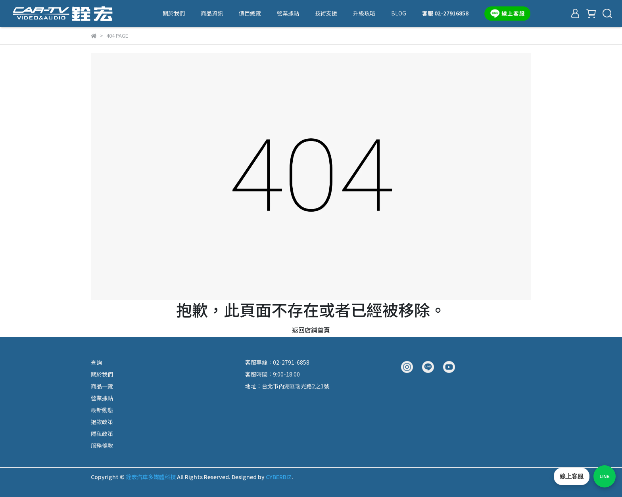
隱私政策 (102, 434)
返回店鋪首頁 (311, 330)
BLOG (398, 13)
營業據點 (288, 13)
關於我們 (174, 13)
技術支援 (326, 13)
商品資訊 (212, 13)
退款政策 (102, 422)
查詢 (96, 362)
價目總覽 (250, 13)
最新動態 (102, 410)
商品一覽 (102, 386)
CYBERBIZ (279, 477)
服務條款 (102, 445)
